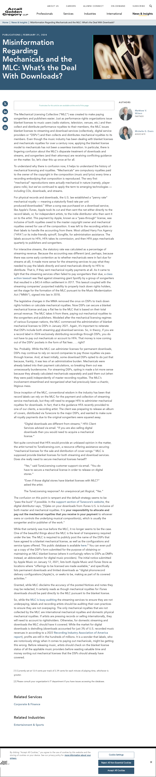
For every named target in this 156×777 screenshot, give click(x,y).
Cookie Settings (116, 756)
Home (5, 23)
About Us (53, 6)
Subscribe (139, 6)
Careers (71, 6)
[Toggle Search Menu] (150, 6)
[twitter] (5, 103)
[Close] (151, 763)
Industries (90, 14)
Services (68, 14)
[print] (5, 127)
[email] (5, 119)
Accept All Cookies (116, 772)
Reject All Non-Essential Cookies (116, 764)
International (114, 14)
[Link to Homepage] (19, 12)
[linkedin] (5, 111)
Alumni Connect (93, 6)
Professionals (45, 14)
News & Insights (143, 14)
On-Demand (118, 6)
